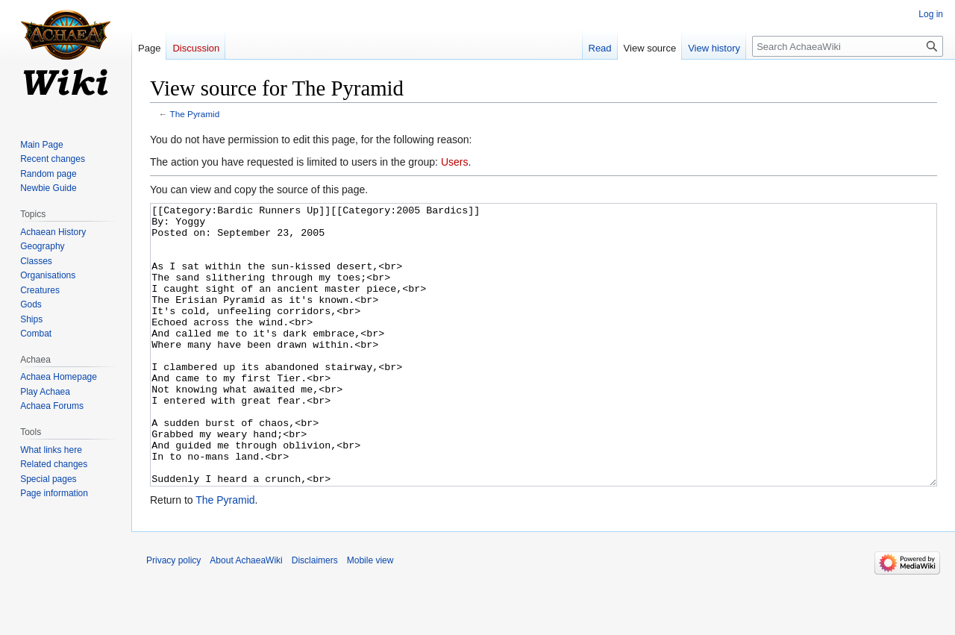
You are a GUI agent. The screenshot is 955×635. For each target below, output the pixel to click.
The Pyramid (195, 114)
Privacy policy (173, 616)
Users (455, 162)
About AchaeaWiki (246, 616)
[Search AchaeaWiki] (847, 46)
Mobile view (370, 616)
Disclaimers (315, 616)
